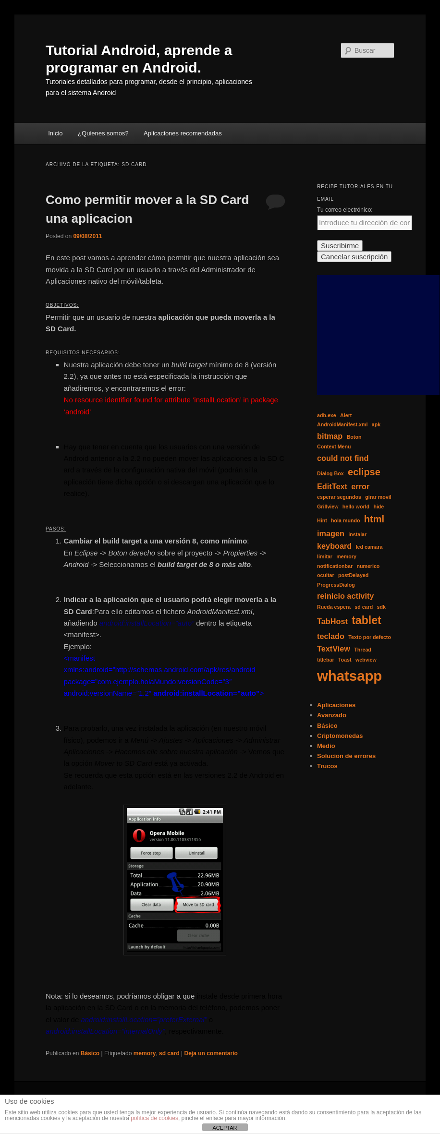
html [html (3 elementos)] (374, 519)
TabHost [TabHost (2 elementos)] (332, 621)
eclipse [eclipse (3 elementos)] (364, 472)
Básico (90, 1053)
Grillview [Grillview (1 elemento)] (327, 506)
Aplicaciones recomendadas (183, 133)
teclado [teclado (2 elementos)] (330, 636)
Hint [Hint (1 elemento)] (322, 520)
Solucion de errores (346, 756)
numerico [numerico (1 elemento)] (367, 566)
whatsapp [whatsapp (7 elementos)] (349, 676)
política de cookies (154, 1118)
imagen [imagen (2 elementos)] (330, 533)
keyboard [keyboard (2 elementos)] (334, 546)
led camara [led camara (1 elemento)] (369, 547)
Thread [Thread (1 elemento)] (362, 649)
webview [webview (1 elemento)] (366, 660)
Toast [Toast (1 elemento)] (345, 660)
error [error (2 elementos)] (360, 486)
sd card (169, 1053)
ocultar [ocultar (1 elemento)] (325, 575)
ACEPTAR (224, 1128)
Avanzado (331, 715)
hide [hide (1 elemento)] (378, 506)
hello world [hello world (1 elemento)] (355, 506)
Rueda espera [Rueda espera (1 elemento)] (334, 607)
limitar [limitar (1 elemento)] (324, 556)
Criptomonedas (340, 735)
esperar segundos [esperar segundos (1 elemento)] (339, 497)
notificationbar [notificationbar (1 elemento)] (335, 566)
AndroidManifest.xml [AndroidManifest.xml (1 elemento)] (342, 424)
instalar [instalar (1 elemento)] (357, 534)
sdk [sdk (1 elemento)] (381, 607)
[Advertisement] (378, 335)
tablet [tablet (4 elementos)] (366, 620)
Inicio (55, 133)
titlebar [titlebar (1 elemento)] (325, 660)
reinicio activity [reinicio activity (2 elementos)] (345, 595)
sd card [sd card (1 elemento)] (363, 607)
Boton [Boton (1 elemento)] (354, 437)
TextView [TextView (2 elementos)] (333, 648)
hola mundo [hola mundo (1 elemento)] (345, 520)
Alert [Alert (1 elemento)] (346, 415)
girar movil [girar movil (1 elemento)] (378, 497)
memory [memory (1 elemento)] (346, 556)
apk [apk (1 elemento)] (376, 424)
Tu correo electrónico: (345, 209)
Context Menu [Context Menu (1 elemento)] (334, 446)
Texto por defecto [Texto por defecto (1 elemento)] (369, 637)
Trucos (327, 766)
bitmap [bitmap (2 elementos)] (329, 436)
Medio (326, 745)
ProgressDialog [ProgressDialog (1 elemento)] (336, 585)
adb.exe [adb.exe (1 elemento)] (326, 415)
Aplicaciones (336, 705)
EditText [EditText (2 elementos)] (332, 486)
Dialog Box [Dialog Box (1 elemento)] (330, 473)
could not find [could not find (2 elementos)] (342, 458)
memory (145, 1053)
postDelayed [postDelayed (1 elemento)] (353, 575)
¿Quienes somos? (103, 133)
